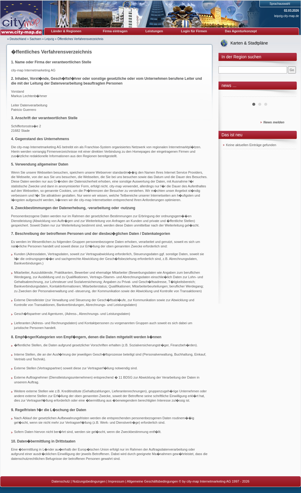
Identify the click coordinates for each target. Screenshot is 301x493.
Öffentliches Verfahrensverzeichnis (80, 39)
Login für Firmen (194, 31)
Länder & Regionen (66, 31)
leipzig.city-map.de (286, 16)
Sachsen (35, 39)
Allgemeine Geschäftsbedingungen (152, 481)
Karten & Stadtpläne (249, 43)
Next (288, 94)
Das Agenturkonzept (241, 31)
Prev (231, 94)
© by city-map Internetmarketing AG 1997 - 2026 (214, 481)
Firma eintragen (115, 31)
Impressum (116, 481)
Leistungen (154, 31)
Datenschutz (61, 481)
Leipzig (49, 39)
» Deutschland (16, 39)
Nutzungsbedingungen (89, 481)
